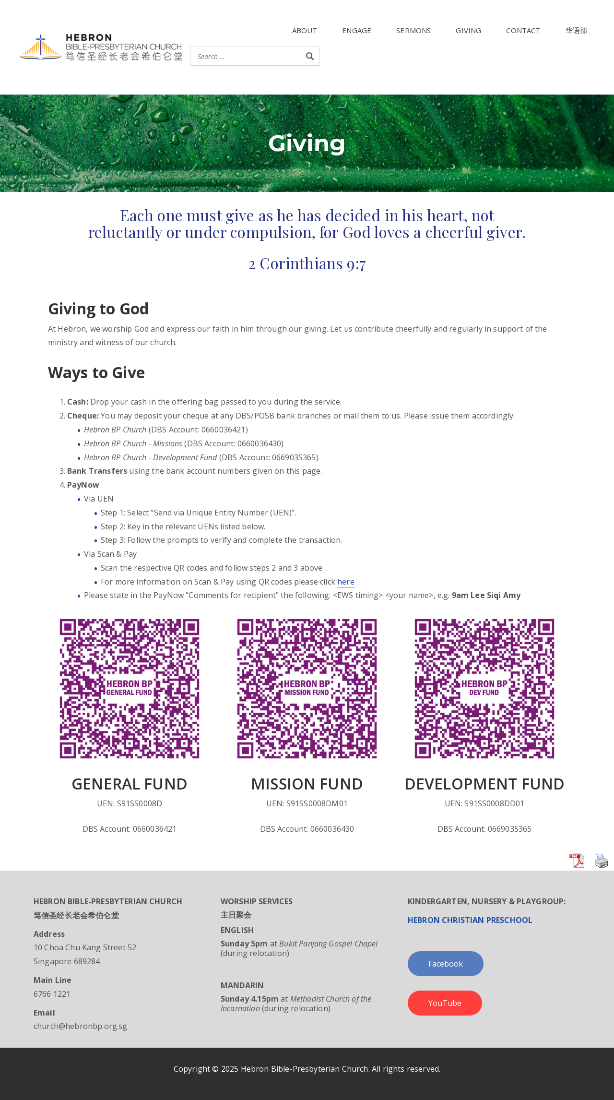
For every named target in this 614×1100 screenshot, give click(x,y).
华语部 (576, 30)
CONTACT (523, 30)
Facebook (445, 963)
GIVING (468, 30)
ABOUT (305, 30)
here (345, 581)
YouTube (444, 1003)
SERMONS (413, 30)
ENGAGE (356, 30)
